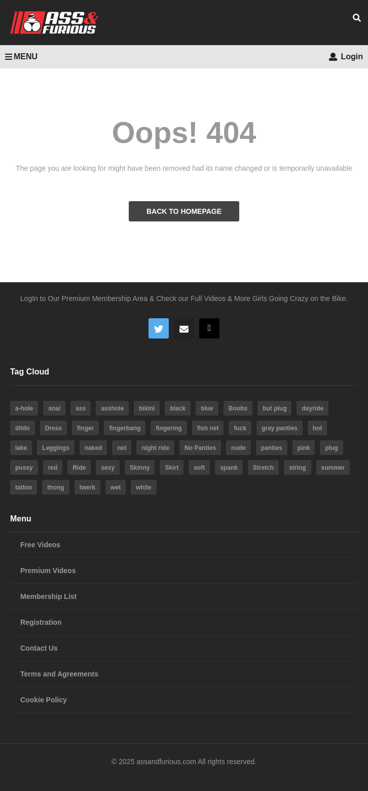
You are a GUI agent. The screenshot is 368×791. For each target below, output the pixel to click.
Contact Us (39, 648)
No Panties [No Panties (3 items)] (200, 447)
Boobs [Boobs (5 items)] (238, 408)
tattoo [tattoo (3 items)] (23, 487)
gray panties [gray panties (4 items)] (280, 428)
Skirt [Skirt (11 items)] (171, 467)
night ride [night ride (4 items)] (155, 447)
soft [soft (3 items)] (199, 467)
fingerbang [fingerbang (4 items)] (124, 428)
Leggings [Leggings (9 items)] (55, 447)
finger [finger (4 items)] (85, 428)
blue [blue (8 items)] (207, 408)
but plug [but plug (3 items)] (274, 408)
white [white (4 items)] (144, 487)
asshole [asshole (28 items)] (112, 408)
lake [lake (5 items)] (21, 447)
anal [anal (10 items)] (54, 408)
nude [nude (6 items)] (238, 447)
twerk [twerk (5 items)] (87, 487)
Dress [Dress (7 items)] (53, 428)
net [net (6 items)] (121, 447)
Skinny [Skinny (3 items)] (140, 467)
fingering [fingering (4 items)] (168, 428)
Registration (41, 622)
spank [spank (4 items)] (229, 467)
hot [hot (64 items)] (317, 428)
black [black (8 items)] (178, 408)
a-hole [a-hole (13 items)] (24, 408)
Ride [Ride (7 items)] (79, 467)
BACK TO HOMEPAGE (184, 211)
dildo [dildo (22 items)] (22, 428)
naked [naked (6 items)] (93, 447)
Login (346, 56)
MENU (21, 56)
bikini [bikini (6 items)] (147, 408)
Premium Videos (48, 571)
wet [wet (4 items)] (116, 487)
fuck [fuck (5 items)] (240, 428)
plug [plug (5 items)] (331, 447)
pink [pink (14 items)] (304, 447)
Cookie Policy (43, 700)
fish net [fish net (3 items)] (208, 428)
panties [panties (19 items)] (271, 447)
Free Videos (40, 545)
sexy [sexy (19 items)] (108, 467)
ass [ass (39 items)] (81, 408)
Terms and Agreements (59, 674)
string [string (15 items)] (297, 467)
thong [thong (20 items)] (55, 487)
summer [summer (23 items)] (333, 467)
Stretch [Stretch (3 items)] (263, 467)
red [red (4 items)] (53, 467)
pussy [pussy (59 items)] (24, 467)
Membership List (48, 596)
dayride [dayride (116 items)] (312, 408)
